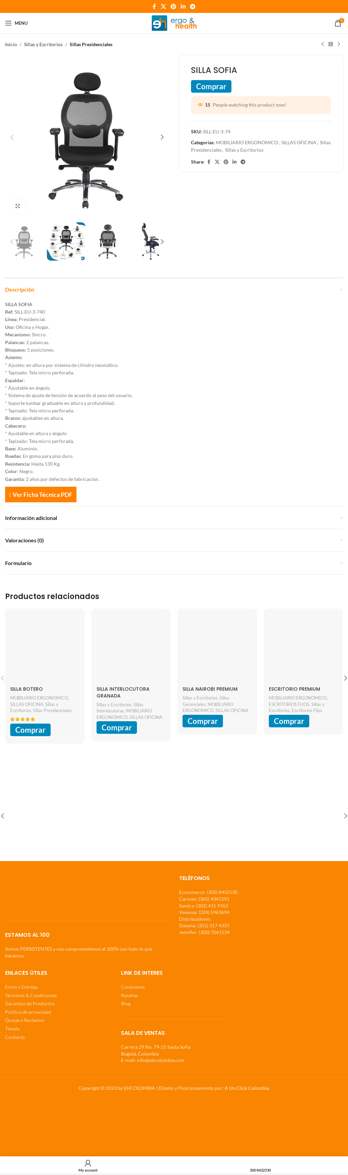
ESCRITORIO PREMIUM (294, 689)
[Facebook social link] (154, 6)
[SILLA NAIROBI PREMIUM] (217, 648)
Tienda (12, 1028)
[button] (12, 137)
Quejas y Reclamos (25, 1020)
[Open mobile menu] (16, 23)
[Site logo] (174, 22)
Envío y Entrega (21, 987)
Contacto (15, 1037)
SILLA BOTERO (26, 689)
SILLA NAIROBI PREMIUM (210, 689)
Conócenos (133, 987)
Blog (125, 1003)
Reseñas (129, 995)
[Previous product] (322, 44)
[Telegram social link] (192, 6)
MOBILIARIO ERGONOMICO (247, 142)
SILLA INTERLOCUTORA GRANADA (123, 692)
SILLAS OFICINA (298, 142)
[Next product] (339, 44)
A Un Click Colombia (247, 1088)
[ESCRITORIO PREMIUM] (303, 648)
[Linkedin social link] (183, 6)
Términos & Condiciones (31, 995)
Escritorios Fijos (307, 710)
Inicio (11, 44)
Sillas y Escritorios (43, 44)
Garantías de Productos (30, 1003)
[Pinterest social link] (173, 6)
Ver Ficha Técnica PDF (40, 494)
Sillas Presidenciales (91, 44)
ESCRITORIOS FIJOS (289, 704)
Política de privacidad (28, 1012)
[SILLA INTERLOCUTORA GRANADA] (131, 648)
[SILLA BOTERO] (45, 648)
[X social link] (163, 6)
